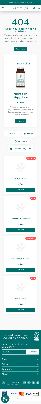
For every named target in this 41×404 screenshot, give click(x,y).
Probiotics (20, 141)
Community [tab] (8, 369)
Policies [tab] (6, 364)
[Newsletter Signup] (7, 399)
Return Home (20, 49)
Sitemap (34, 398)
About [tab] (5, 374)
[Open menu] (2, 8)
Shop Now (20, 121)
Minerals (29, 134)
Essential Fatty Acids (20, 149)
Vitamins (12, 134)
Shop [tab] (4, 359)
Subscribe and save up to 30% (20, 2)
